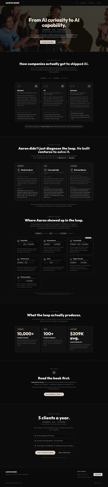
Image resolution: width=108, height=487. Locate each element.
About (99, 3)
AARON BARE (12, 3)
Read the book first (64, 452)
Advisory (92, 3)
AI (77, 3)
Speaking (84, 3)
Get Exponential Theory (54, 394)
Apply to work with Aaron (45, 452)
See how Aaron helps (48, 42)
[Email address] (85, 474)
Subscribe (98, 474)
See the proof (62, 42)
